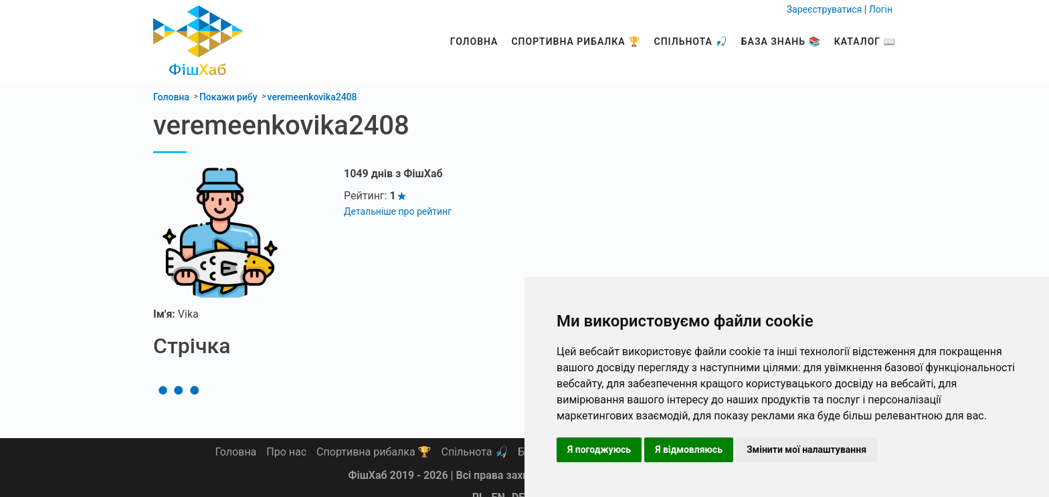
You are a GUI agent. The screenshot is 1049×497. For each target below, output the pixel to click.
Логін (880, 9)
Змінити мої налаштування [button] (806, 449)
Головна (474, 41)
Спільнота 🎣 (691, 41)
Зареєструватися (824, 9)
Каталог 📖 (865, 41)
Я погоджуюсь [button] (599, 449)
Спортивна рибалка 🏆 (575, 41)
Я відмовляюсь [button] (689, 449)
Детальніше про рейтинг (398, 211)
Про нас (286, 451)
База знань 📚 (781, 41)
